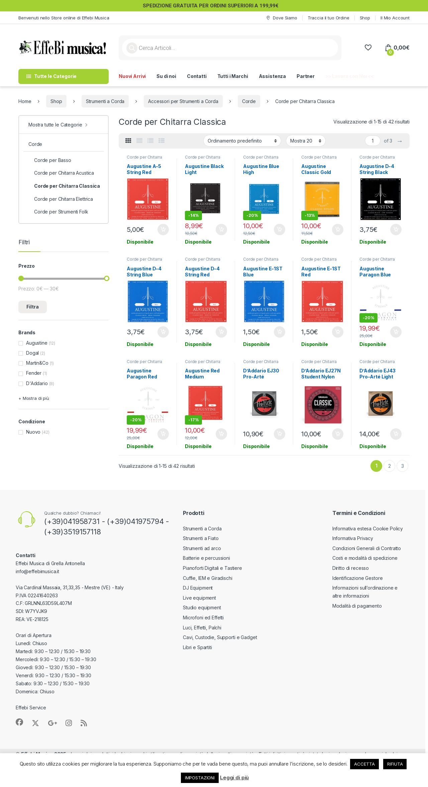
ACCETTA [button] (364, 764)
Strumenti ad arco (202, 548)
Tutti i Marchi (232, 76)
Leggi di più (234, 777)
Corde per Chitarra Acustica (61, 173)
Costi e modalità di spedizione (365, 558)
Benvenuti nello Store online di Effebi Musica (63, 17)
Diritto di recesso (350, 568)
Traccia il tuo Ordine (328, 17)
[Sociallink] (19, 722)
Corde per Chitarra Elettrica (60, 199)
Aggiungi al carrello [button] (163, 229)
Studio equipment (202, 607)
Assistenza (272, 76)
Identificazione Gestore (357, 578)
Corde (249, 101)
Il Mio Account (395, 17)
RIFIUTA (395, 764)
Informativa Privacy (352, 538)
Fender (33, 373)
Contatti (197, 76)
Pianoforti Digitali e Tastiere (212, 568)
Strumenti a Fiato (201, 538)
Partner (306, 76)
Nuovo (33, 432)
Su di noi (166, 76)
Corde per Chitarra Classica (144, 159)
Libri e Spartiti (197, 647)
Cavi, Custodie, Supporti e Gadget (220, 637)
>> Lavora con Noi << (349, 76)
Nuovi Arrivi (132, 76)
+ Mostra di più (33, 398)
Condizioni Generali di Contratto (366, 548)
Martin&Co (37, 363)
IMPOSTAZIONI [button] (200, 777)
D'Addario (37, 383)
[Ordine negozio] (242, 140)
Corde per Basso (49, 160)
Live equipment (199, 598)
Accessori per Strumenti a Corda (183, 101)
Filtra (32, 307)
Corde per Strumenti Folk (58, 212)
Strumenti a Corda (105, 101)
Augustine (36, 343)
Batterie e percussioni (206, 558)
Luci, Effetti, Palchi (202, 627)
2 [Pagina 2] (389, 466)
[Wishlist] (368, 48)
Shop (365, 17)
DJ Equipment (198, 588)
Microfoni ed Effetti (203, 617)
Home (24, 101)
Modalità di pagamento (357, 606)
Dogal (32, 353)
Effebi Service (31, 707)
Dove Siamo (281, 18)
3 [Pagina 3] (402, 466)
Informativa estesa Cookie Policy (367, 528)
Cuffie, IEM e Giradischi (207, 578)
